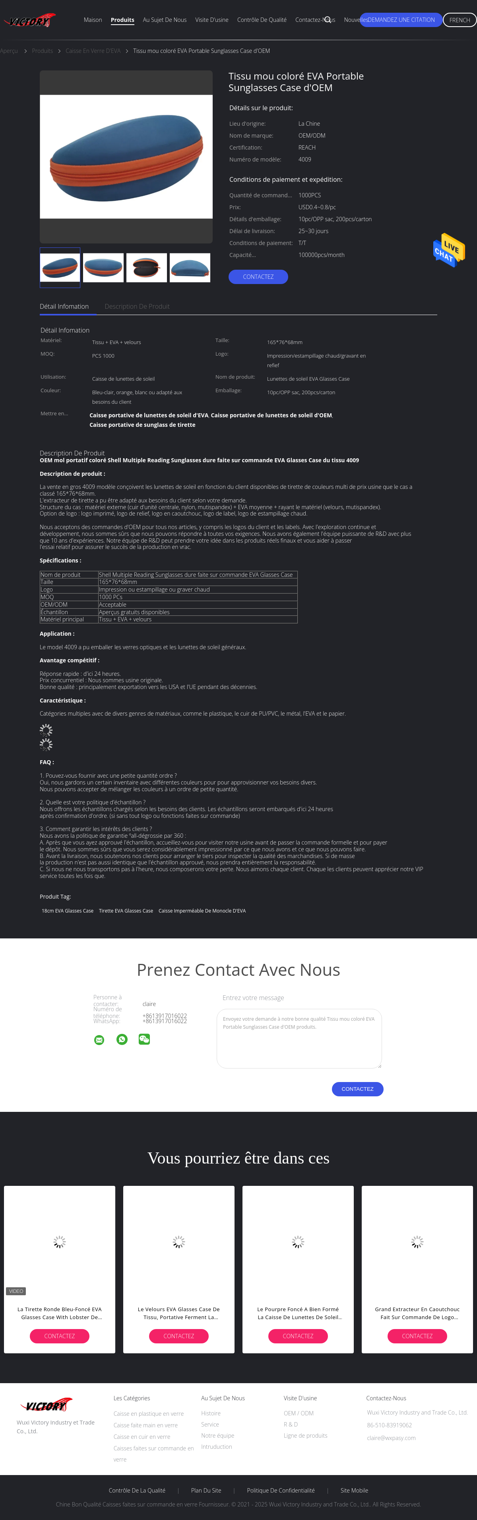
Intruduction (216, 1446)
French (460, 20)
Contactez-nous (315, 19)
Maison (93, 19)
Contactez (258, 276)
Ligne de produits (306, 1435)
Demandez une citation (401, 19)
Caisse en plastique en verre (149, 1413)
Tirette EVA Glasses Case (126, 910)
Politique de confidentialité (281, 1490)
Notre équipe (217, 1435)
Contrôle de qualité (262, 19)
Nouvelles (356, 19)
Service (210, 1424)
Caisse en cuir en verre (142, 1436)
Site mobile (354, 1490)
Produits (122, 19)
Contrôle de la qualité (137, 1490)
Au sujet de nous (165, 19)
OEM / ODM (299, 1413)
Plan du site (206, 1490)
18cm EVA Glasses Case (67, 910)
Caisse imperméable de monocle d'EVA (202, 910)
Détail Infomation (64, 306)
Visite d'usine (212, 19)
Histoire (211, 1413)
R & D (291, 1424)
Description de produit (137, 306)
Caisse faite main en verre (146, 1425)
